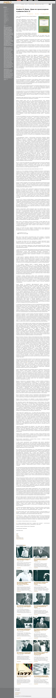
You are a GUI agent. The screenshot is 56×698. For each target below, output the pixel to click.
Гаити (10, 50)
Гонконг (5, 51)
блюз (4, 25)
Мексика (7, 56)
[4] (48, 290)
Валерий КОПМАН (9, 32)
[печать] (37, 14)
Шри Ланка (5, 64)
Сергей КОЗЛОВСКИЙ (7, 42)
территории (6, 19)
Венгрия (12, 49)
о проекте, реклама (31, 4)
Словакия (12, 59)
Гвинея (6, 65)
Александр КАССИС (6, 27)
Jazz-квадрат (8, 3)
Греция (7, 51)
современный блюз (7, 75)
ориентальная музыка (6, 73)
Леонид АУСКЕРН (10, 36)
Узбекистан (5, 61)
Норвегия (9, 57)
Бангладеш (8, 48)
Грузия (9, 51)
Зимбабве (5, 52)
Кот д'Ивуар (7, 66)
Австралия (5, 47)
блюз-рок (10, 70)
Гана (8, 50)
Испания (8, 53)
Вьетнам (5, 50)
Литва (8, 55)
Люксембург (10, 55)
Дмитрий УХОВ (10, 34)
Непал (12, 56)
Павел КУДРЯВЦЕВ (6, 41)
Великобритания (8, 49)
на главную (22, 4)
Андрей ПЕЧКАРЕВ (9, 30)
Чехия (4, 62)
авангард (5, 69)
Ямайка (5, 63)
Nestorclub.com (28, 696)
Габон (7, 50)
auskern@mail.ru (18, 692)
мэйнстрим (7, 71)
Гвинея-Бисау (9, 65)
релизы (6, 15)
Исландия (5, 53)
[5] (16, 523)
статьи (6, 10)
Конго (4, 66)
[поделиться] (30, 14)
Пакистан (12, 57)
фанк (6, 76)
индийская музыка (7, 72)
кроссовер (7, 74)
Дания (11, 51)
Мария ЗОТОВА (8, 38)
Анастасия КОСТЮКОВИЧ (7, 28)
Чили (6, 62)
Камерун (5, 54)
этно (7, 25)
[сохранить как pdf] (45, 14)
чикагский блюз (6, 77)
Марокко (5, 56)
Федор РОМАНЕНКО (10, 43)
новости (26, 4)
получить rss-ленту (38, 4)
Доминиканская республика (7, 51)
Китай (9, 54)
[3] (48, 193)
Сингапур (9, 59)
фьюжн (11, 76)
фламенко (9, 76)
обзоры (6, 11)
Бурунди (5, 49)
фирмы (5, 21)
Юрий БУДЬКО (6, 44)
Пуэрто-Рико (5, 58)
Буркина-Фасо (10, 65)
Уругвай (10, 61)
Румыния (10, 58)
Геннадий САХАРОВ (9, 33)
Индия (10, 52)
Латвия (5, 55)
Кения (12, 63)
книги (5, 12)
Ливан (6, 55)
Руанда (5, 67)
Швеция (11, 62)
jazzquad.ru (17, 694)
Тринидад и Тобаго (8, 60)
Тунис (12, 60)
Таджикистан (9, 67)
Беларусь (11, 48)
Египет (12, 65)
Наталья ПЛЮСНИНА (9, 39)
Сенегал (5, 59)
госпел (10, 71)
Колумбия (11, 54)
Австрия (8, 47)
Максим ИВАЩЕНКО (8, 37)
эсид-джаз (11, 77)
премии (6, 16)
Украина (8, 61)
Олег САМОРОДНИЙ (10, 40)
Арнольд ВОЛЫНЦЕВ (9, 31)
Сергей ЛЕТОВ (9, 42)
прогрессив (10, 74)
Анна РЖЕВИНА (8, 30)
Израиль (8, 52)
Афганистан (5, 48)
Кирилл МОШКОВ (8, 35)
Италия (10, 53)
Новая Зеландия (6, 57)
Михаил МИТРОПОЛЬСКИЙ (8, 38)
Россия (8, 58)
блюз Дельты (7, 70)
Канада (7, 54)
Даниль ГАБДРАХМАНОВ (10, 45)
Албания (8, 64)
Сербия (7, 59)
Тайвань (5, 60)
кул (12, 70)
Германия (12, 50)
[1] (45, 57)
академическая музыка (9, 69)
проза (24, 545)
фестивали (6, 20)
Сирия (7, 67)
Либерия (10, 66)
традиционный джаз (20, 538)
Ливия (12, 66)
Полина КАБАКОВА (11, 41)
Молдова (10, 56)
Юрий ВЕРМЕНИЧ (10, 44)
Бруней (7, 65)
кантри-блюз (11, 73)
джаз (6, 25)
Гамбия (5, 65)
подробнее (19, 567)
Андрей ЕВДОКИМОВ (6, 29)
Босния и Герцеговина (9, 63)
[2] (16, 511)
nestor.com (19, 0)
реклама (5, 79)
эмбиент (9, 77)
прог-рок (5, 74)
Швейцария (8, 62)
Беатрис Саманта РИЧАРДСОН (7, 32)
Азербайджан (10, 47)
